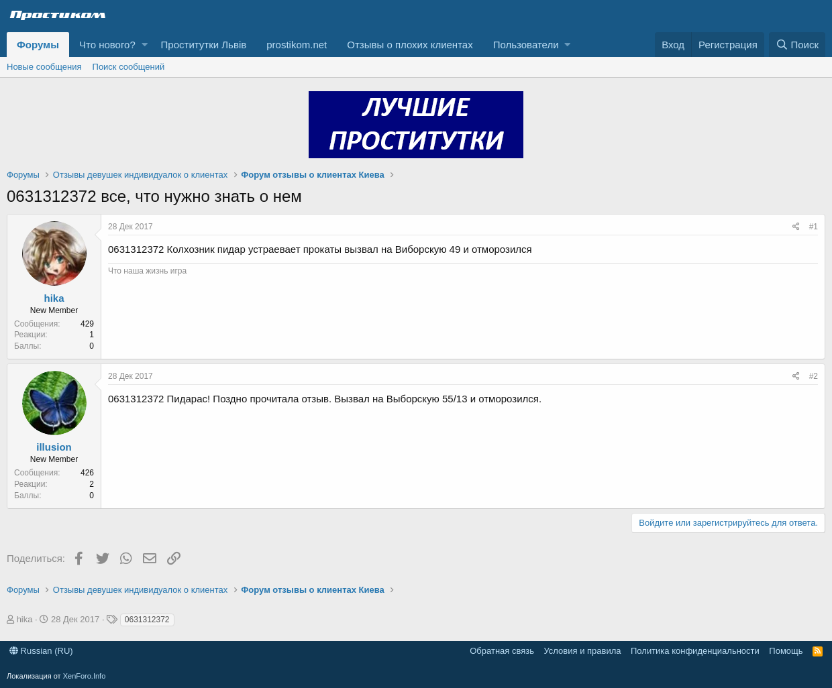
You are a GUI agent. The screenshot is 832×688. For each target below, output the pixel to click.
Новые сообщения (44, 67)
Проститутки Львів (204, 44)
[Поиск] (797, 44)
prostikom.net (296, 44)
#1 (813, 226)
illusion (54, 447)
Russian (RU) (41, 651)
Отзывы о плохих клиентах (409, 44)
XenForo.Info (84, 676)
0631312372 (147, 619)
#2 (813, 376)
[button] (144, 44)
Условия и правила (582, 651)
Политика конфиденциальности (695, 651)
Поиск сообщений (129, 67)
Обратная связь (502, 651)
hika (54, 298)
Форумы (38, 44)
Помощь (785, 651)
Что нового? (107, 44)
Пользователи (526, 44)
